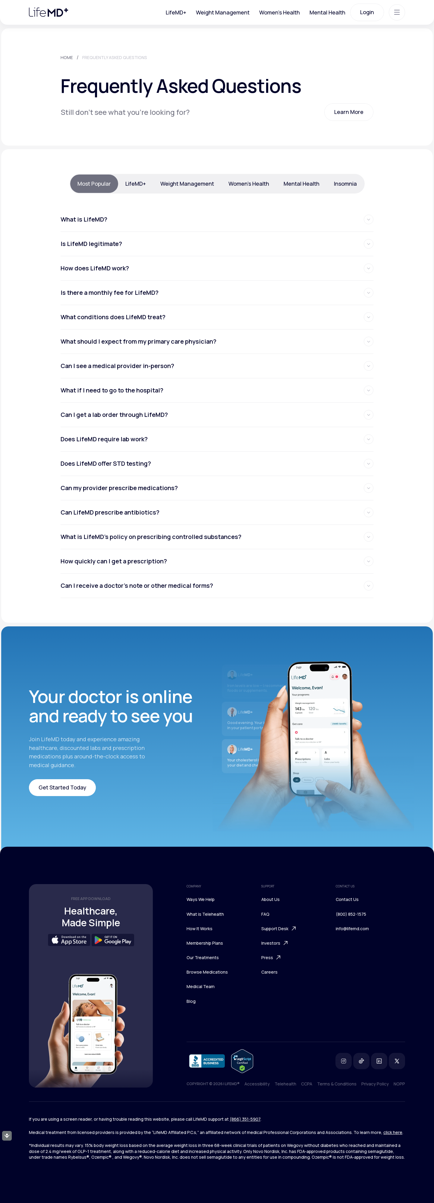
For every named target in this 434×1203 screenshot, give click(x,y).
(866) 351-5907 (245, 1119)
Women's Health (279, 12)
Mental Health (327, 12)
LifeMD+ (176, 12)
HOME (67, 57)
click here (392, 1132)
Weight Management (223, 12)
